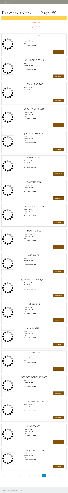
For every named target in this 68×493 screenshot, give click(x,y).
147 (29, 476)
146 (24, 476)
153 (59, 476)
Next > (5, 479)
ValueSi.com (6, 2)
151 (49, 476)
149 (39, 476)
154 (64, 476)
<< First (5, 476)
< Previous (12, 476)
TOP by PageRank (34, 22)
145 (19, 476)
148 (34, 476)
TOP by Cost (34, 18)
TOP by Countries (34, 27)
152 (54, 476)
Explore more (58, 52)
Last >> (11, 479)
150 (44, 476)
